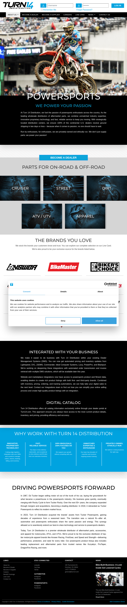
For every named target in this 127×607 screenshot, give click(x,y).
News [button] (91, 15)
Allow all (99, 321)
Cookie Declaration (68, 601)
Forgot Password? (84, 10)
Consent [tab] (27, 292)
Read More (100, 597)
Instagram (37, 576)
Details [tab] (63, 292)
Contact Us (104, 15)
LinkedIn (37, 565)
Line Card (80, 15)
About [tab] (100, 292)
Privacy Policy (56, 601)
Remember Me (49, 10)
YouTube (37, 567)
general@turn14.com (72, 572)
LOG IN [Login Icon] (117, 6)
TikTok (36, 570)
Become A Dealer (63, 157)
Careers (68, 15)
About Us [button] (12, 15)
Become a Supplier (51, 15)
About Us (6, 565)
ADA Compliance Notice (117, 601)
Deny (63, 321)
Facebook (37, 579)
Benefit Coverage (9, 574)
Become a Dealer (30, 15)
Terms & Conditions (43, 601)
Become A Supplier (9, 570)
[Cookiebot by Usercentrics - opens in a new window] (106, 284)
